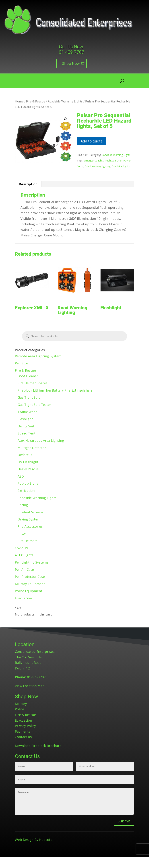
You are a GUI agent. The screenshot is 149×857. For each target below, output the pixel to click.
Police (19, 709)
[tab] (28, 184)
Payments (22, 731)
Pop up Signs (28, 483)
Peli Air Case (24, 569)
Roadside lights (121, 166)
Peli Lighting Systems (31, 562)
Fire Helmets (28, 541)
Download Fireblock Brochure (38, 745)
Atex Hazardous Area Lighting (41, 440)
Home (19, 101)
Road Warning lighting (97, 166)
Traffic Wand (28, 412)
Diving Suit (26, 426)
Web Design (24, 839)
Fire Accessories (30, 526)
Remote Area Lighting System (38, 356)
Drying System (29, 519)
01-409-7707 (71, 52)
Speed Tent (27, 433)
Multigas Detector (32, 448)
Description (28, 184)
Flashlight (25, 419)
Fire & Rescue (35, 101)
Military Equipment (30, 584)
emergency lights (94, 160)
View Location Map (29, 686)
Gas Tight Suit (29, 397)
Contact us (23, 737)
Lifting (23, 505)
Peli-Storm (23, 363)
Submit (124, 821)
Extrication (26, 490)
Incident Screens (30, 512)
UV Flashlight (28, 462)
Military (21, 703)
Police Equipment (28, 591)
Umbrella (25, 455)
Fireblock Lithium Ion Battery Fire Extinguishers (55, 390)
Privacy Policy (25, 726)
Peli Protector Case (30, 576)
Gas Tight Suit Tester (34, 404)
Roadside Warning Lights (65, 101)
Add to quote (92, 141)
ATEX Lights (24, 555)
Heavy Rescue (28, 469)
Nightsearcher (113, 160)
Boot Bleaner (28, 376)
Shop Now (71, 63)
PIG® (22, 534)
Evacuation (23, 598)
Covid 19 (21, 548)
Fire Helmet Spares (32, 383)
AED (21, 476)
